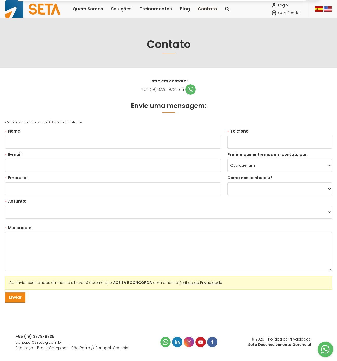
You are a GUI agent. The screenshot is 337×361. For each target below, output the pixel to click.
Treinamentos (145, 13)
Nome (12, 131)
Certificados (290, 16)
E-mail (13, 154)
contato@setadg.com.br (39, 342)
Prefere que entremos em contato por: (267, 154)
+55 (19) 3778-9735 (159, 89)
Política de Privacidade (200, 282)
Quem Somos (85, 13)
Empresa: (16, 177)
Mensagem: (18, 228)
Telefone (237, 131)
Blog (171, 13)
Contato (191, 13)
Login (283, 9)
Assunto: (15, 201)
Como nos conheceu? (250, 177)
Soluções (115, 13)
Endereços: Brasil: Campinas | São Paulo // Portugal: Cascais (72, 347)
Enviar (15, 297)
